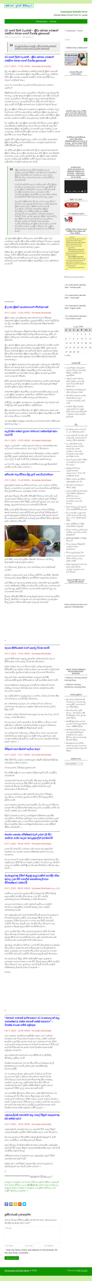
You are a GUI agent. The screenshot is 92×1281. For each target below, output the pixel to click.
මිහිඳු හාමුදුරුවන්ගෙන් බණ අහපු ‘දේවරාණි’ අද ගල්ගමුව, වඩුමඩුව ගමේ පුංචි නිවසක (76, 568)
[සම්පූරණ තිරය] (85, 191)
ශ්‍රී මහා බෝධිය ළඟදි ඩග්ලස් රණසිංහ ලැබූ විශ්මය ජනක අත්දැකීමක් (76, 532)
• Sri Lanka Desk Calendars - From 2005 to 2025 (75, 317)
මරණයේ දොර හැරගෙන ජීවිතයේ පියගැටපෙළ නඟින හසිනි (75, 558)
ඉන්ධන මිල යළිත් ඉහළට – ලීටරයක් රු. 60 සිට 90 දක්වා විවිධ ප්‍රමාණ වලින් (76, 714)
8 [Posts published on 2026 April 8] (73, 338)
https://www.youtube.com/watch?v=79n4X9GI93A (75, 605)
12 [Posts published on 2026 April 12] (90, 338)
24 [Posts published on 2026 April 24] (82, 347)
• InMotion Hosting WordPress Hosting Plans (75, 685)
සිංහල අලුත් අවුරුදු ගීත (74, 552)
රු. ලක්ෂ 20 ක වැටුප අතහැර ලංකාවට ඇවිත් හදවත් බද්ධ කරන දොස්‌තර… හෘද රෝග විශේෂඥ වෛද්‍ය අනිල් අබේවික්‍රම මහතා (75, 449)
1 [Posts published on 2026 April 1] (73, 334)
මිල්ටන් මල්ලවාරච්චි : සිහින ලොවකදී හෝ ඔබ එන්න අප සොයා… (76, 462)
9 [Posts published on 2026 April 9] (77, 338)
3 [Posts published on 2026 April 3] (81, 334)
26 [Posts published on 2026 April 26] (90, 347)
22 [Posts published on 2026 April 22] (74, 347)
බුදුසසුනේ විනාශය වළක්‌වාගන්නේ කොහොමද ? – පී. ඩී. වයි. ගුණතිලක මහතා (75, 472)
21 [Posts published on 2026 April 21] (70, 347)
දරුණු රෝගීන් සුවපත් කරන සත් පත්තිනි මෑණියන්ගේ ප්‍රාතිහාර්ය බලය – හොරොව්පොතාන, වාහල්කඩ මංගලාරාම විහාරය (76, 497)
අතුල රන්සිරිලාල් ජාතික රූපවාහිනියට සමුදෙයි (75, 524)
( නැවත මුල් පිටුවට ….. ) (40, 1176)
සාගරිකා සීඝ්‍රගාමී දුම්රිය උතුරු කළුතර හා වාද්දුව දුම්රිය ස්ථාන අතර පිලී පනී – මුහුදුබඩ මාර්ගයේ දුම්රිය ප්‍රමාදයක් (76, 411)
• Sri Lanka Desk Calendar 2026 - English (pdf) (75, 306)
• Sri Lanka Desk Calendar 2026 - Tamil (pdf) (75, 296)
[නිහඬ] (82, 191)
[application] (75, 186)
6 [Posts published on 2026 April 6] (65, 338)
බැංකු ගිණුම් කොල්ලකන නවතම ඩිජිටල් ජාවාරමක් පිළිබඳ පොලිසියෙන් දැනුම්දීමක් (76, 371)
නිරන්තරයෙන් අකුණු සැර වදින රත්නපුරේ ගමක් (76, 390)
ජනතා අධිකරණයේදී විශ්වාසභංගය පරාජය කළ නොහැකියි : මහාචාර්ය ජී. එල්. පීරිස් (76, 703)
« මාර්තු (67, 355)
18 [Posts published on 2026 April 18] (86, 343)
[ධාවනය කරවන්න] (67, 191)
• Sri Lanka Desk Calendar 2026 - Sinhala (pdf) (75, 286)
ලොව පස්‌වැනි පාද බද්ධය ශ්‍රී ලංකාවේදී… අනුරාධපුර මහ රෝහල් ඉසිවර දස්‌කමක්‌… (76, 437)
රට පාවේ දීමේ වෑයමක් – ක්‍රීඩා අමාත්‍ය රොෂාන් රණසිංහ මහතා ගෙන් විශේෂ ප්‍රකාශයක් (35, 47)
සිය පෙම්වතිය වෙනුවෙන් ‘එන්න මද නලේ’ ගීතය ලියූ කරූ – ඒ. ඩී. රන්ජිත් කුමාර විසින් (76, 516)
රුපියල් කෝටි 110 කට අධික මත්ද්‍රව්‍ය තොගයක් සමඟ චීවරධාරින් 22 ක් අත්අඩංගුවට (75, 382)
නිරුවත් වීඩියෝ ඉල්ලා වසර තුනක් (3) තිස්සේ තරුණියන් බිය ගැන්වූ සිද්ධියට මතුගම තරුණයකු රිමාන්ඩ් (76, 734)
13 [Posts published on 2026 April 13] (66, 343)
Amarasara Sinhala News (73, 12)
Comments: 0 (27, 37)
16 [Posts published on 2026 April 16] (78, 343)
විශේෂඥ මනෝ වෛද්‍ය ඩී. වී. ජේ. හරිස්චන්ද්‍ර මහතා (76, 430)
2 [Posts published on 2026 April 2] (77, 334)
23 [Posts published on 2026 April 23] (78, 347)
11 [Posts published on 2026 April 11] (86, 338)
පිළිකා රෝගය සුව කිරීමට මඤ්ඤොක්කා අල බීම (76, 480)
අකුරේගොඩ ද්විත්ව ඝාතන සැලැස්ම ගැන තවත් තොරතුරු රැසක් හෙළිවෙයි (76, 745)
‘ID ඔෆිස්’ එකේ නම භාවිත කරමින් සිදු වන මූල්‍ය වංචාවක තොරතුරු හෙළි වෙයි (76, 399)
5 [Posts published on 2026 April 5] (89, 334)
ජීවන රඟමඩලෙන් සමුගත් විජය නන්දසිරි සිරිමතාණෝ (76, 508)
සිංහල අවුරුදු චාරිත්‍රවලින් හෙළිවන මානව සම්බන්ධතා (75, 546)
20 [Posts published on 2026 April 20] (66, 347)
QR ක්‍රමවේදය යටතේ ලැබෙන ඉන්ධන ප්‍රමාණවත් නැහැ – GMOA (76, 723)
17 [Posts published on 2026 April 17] (82, 343)
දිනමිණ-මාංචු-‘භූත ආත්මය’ (74, 277)
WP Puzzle (82, 1270)
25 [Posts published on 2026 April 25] (86, 347)
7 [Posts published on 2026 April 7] (69, 338)
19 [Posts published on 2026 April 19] (90, 343)
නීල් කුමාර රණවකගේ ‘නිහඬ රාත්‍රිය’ (74, 486)
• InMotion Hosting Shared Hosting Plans (75, 678)
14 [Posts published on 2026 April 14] (70, 343)
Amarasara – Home (46, 21)
